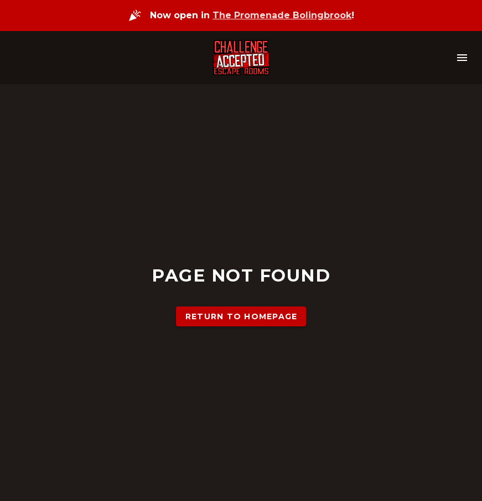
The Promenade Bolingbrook (282, 15)
